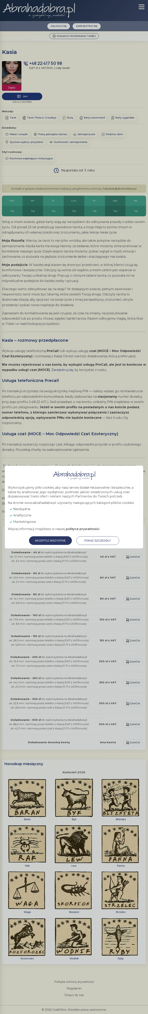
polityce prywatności (82, 529)
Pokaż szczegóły (97, 540)
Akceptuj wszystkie (50, 540)
